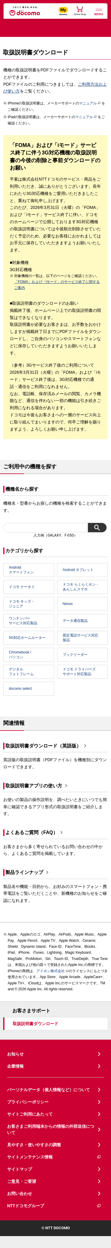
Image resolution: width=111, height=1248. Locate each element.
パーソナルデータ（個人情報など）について (48, 1089)
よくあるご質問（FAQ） (31, 833)
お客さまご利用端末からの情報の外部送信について (50, 1129)
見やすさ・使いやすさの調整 (34, 1144)
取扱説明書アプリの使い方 (33, 786)
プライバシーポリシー (28, 1102)
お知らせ (15, 1054)
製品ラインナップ (24, 872)
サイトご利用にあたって (30, 1114)
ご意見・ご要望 (21, 1181)
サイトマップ (19, 1169)
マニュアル (90, 103)
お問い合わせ (19, 1193)
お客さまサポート (31, 1010)
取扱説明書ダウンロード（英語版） (43, 746)
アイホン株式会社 (50, 971)
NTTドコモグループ (54, 1205)
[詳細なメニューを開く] (99, 11)
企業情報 (15, 1066)
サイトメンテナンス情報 (54, 1157)
